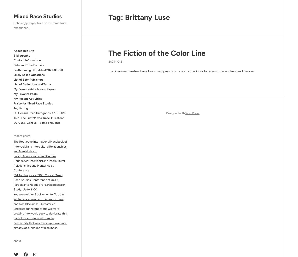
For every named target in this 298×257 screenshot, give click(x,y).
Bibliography (22, 55)
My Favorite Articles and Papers (35, 89)
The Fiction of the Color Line (156, 53)
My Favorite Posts (26, 94)
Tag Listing (21, 108)
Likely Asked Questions (29, 75)
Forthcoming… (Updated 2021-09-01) (38, 70)
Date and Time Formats (29, 65)
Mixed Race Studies (38, 16)
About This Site (24, 51)
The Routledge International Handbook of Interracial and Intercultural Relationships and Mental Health (40, 146)
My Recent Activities (28, 99)
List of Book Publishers (28, 79)
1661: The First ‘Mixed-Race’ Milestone (39, 118)
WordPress (192, 113)
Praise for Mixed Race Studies (33, 103)
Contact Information (27, 60)
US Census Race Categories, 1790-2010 (40, 113)
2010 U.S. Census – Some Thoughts (37, 123)
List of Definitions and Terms (33, 84)
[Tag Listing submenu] (29, 108)
